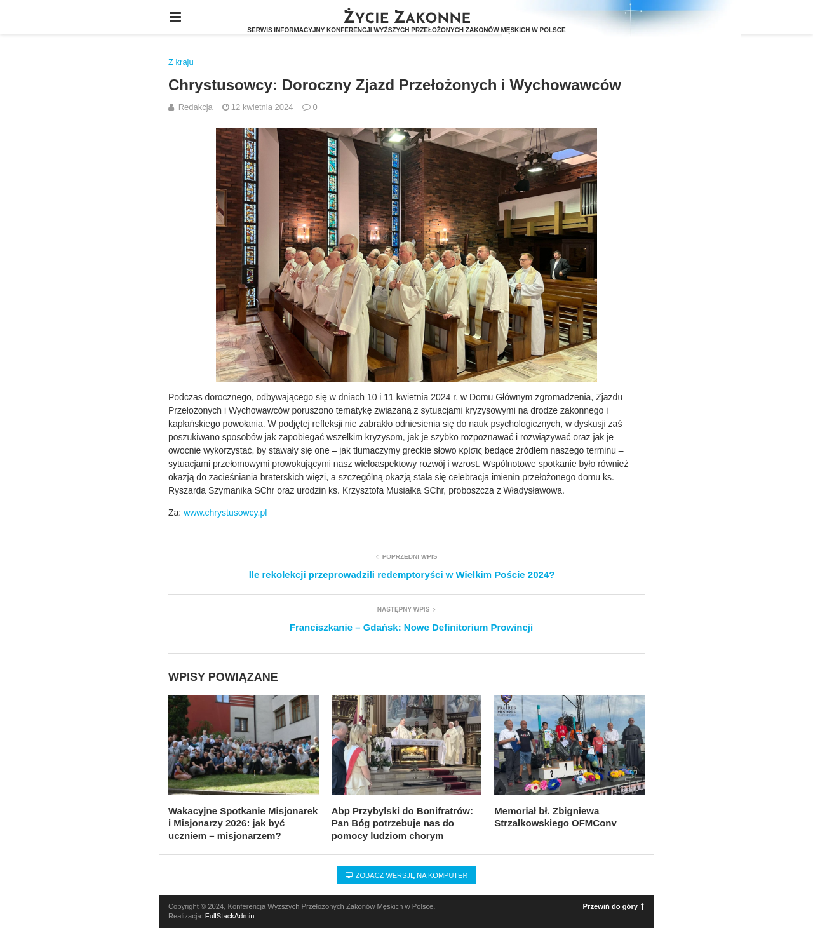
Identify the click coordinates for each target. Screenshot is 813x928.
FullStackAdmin (230, 916)
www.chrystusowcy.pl (225, 513)
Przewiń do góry (613, 906)
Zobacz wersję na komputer (407, 875)
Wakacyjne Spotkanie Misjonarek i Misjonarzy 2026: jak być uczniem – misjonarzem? (243, 823)
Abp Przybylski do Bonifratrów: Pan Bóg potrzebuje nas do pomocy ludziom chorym (402, 823)
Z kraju (181, 62)
